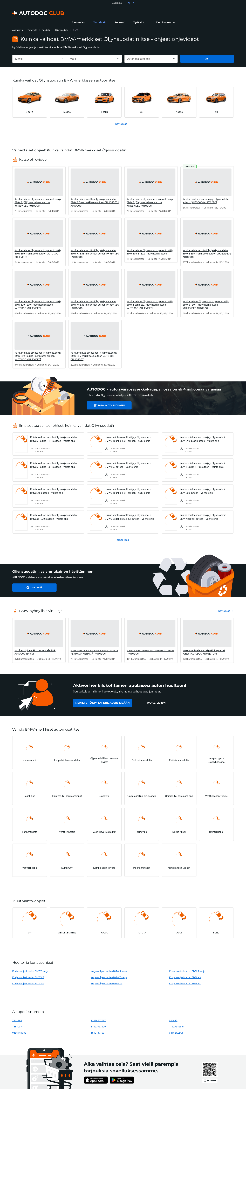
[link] (78, 22)
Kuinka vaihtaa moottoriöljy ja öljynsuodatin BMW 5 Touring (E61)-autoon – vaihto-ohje (53, 464)
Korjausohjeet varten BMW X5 (28, 977)
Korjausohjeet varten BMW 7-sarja (109, 977)
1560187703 (97, 1032)
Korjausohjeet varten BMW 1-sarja (187, 971)
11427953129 (98, 1026)
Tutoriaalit (32, 30)
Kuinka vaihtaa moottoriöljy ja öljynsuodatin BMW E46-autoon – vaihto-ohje (53, 490)
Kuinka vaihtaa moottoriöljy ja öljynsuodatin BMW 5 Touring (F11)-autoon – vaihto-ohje (53, 438)
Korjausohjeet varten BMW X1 (106, 983)
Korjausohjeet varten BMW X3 (185, 977)
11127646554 (176, 1026)
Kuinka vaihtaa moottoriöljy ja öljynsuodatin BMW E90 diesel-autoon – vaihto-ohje (203, 438)
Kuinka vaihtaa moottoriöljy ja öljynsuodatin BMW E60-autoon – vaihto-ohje (128, 464)
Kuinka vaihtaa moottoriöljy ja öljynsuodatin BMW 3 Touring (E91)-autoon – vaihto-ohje (128, 438)
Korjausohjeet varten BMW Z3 (185, 983)
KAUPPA (117, 3)
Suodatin (46, 30)
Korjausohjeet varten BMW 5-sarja (109, 971)
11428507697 (98, 1020)
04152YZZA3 (176, 1032)
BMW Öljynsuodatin (111, 405)
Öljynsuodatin (61, 30)
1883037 (17, 1026)
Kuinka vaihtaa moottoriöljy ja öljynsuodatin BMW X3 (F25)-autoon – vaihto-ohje (203, 516)
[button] (141, 22)
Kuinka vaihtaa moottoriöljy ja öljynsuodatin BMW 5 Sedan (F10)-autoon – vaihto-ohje (203, 464)
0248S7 (173, 1020)
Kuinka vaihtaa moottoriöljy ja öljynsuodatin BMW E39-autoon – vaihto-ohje (203, 490)
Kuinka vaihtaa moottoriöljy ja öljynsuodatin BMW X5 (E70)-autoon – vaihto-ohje (53, 516)
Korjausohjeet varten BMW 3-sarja (30, 971)
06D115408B (19, 1032)
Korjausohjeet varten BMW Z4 (28, 983)
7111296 (17, 1020)
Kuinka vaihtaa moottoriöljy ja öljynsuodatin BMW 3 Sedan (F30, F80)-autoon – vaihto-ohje (129, 516)
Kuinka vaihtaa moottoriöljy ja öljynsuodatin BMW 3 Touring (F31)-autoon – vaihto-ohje (128, 490)
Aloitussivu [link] (17, 30)
